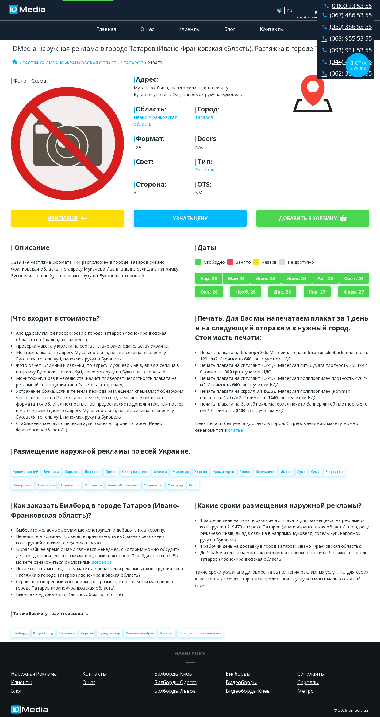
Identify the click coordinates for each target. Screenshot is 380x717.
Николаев (46, 485)
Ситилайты (310, 673)
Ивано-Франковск (123, 485)
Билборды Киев (173, 673)
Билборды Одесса (175, 682)
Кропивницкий (25, 472)
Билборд (20, 633)
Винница (51, 472)
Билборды (238, 673)
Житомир (180, 472)
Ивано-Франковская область (84, 63)
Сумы (316, 472)
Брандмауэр (109, 633)
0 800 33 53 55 (346, 6)
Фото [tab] (19, 80)
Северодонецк (135, 472)
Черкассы (334, 472)
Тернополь (69, 485)
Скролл (87, 633)
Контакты (272, 29)
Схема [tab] (38, 80)
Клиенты (189, 29)
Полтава (92, 472)
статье (235, 430)
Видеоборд (43, 633)
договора (102, 562)
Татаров (133, 63)
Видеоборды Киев (248, 691)
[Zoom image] (67, 143)
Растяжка (33, 63)
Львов (286, 472)
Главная (106, 29)
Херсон (200, 472)
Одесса (160, 472)
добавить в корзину (313, 218)
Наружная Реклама (34, 673)
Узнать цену (190, 218)
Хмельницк (265, 472)
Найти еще (67, 218)
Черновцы (153, 485)
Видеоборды (241, 682)
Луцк (301, 472)
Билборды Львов (175, 691)
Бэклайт (167, 633)
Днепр (111, 472)
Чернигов (93, 485)
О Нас (147, 29)
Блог (229, 29)
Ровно (245, 472)
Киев (193, 485)
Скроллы (308, 682)
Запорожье (23, 485)
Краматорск (223, 472)
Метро (305, 691)
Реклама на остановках (200, 633)
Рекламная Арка (140, 633)
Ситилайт (67, 633)
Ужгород (175, 485)
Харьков (72, 472)
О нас (89, 682)
